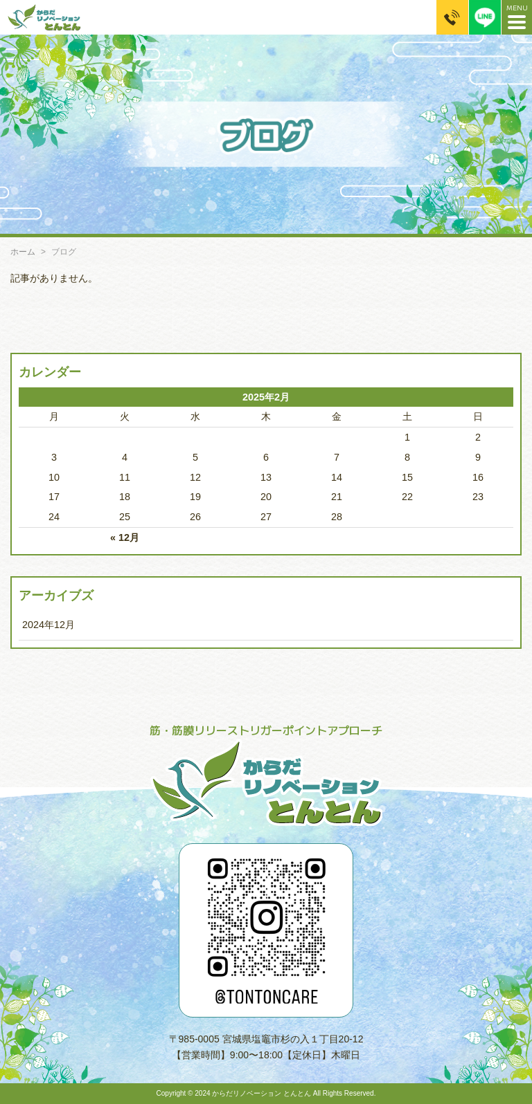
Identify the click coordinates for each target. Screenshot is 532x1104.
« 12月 (124, 537)
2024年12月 (48, 624)
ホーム (22, 252)
